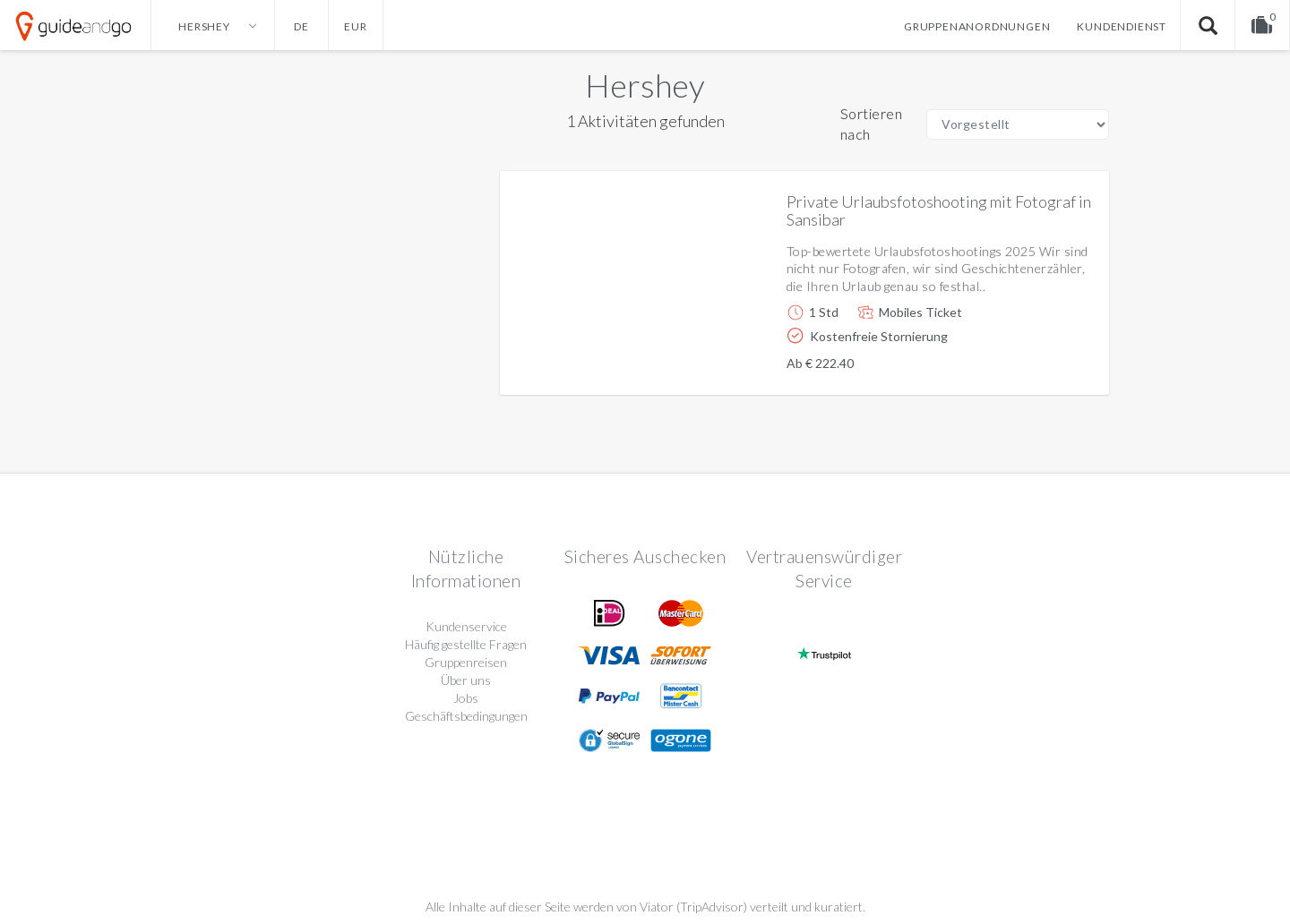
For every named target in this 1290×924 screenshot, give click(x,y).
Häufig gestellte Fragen (466, 644)
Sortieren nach (871, 123)
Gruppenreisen (466, 662)
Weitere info (1034, 366)
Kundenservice (466, 626)
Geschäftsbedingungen (466, 715)
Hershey (645, 85)
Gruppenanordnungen (977, 26)
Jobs (465, 698)
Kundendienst (1121, 26)
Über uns (466, 680)
